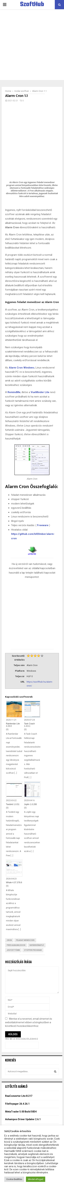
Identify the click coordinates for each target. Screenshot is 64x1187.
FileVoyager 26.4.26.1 (17, 1103)
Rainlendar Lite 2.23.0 (13, 724)
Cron (9, 940)
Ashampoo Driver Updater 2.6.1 (23, 1119)
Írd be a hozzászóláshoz (21, 1039)
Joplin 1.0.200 (30, 804)
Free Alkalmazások (16, 945)
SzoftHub (32, 4)
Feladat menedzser (25, 940)
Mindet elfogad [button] (35, 1179)
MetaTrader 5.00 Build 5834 (21, 1111)
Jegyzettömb (13, 950)
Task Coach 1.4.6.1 (29, 724)
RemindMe (14, 392)
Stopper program (33, 950)
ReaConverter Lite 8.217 (18, 1096)
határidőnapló (37, 945)
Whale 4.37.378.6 (14, 882)
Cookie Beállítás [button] (14, 1179)
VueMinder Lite (40, 392)
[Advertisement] (32, 45)
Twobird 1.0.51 (12, 804)
